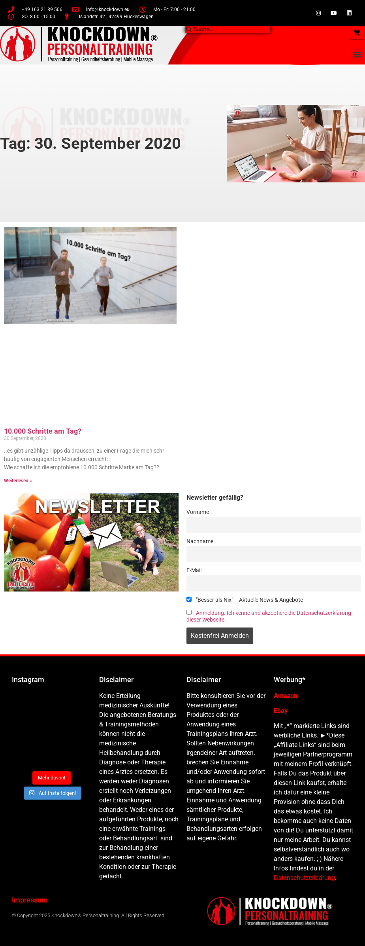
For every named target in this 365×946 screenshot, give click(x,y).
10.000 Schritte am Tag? (42, 431)
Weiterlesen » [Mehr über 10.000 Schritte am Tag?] (18, 480)
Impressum (30, 900)
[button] (357, 54)
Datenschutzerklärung (304, 878)
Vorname (197, 512)
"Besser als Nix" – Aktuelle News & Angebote (244, 600)
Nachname (199, 541)
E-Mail (193, 570)
